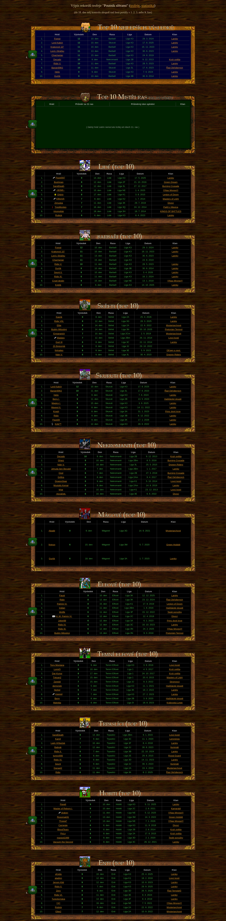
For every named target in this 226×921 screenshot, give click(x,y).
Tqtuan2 (57, 677)
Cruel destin (58, 280)
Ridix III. (58, 276)
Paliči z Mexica (170, 207)
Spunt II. (58, 272)
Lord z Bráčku (57, 51)
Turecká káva (58, 899)
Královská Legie (175, 702)
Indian (62, 608)
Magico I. (56, 403)
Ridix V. (57, 63)
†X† (58, 903)
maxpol (59, 694)
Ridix (56, 415)
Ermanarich (59, 333)
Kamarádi (176, 808)
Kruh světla (174, 59)
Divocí (171, 203)
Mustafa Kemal (60, 485)
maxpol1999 (63, 837)
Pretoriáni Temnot (173, 329)
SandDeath (58, 186)
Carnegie (63, 825)
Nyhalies (59, 350)
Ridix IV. (62, 624)
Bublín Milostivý (59, 329)
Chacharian (57, 55)
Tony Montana (57, 665)
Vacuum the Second (63, 842)
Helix (57, 72)
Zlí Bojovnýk (59, 346)
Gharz (61, 460)
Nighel (57, 690)
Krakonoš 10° (57, 47)
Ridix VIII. (59, 321)
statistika (147, 6)
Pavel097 (60, 177)
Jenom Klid (58, 882)
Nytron (52, 544)
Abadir (52, 530)
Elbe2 (58, 911)
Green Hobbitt (173, 544)
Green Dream (171, 182)
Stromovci (175, 681)
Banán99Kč (57, 67)
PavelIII (56, 420)
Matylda (57, 702)
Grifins (61, 477)
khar (61, 489)
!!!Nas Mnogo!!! (170, 190)
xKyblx (58, 874)
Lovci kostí (173, 338)
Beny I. (56, 399)
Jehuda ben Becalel (61, 469)
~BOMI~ (60, 190)
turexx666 (58, 755)
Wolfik (62, 612)
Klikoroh (60, 198)
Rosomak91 (63, 817)
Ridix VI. (58, 759)
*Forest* (63, 821)
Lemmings (174, 739)
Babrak (57, 747)
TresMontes (60, 207)
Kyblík (58, 285)
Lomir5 (57, 669)
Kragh (56, 411)
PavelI (63, 804)
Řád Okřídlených (174, 67)
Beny (57, 698)
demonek (57, 686)
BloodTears (63, 829)
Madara (61, 338)
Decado (57, 59)
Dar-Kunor (57, 673)
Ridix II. (57, 751)
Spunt (58, 764)
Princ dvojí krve (172, 411)
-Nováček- (61, 494)
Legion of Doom (171, 194)
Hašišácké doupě (172, 399)
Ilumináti (174, 747)
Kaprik (59, 317)
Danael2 (58, 768)
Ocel (61, 473)
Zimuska (58, 203)
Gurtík (57, 76)
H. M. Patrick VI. (64, 616)
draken (64, 812)
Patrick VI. (62, 604)
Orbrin (60, 194)
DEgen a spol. (174, 350)
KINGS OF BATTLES (170, 211)
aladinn (58, 878)
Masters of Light (171, 199)
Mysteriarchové (173, 325)
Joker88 (62, 620)
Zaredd (57, 681)
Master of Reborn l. (62, 808)
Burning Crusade (170, 186)
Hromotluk (59, 211)
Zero (58, 890)
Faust (62, 595)
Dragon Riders (174, 354)
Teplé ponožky (174, 612)
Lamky (174, 38)
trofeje (135, 6)
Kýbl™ (58, 424)
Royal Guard (174, 755)
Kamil (58, 739)
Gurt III (59, 342)
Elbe (59, 325)
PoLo (63, 833)
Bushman (58, 182)
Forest (57, 38)
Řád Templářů (174, 890)
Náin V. (59, 354)
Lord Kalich (57, 42)
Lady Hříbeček (58, 743)
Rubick (58, 215)
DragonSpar (61, 481)
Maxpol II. (56, 407)
